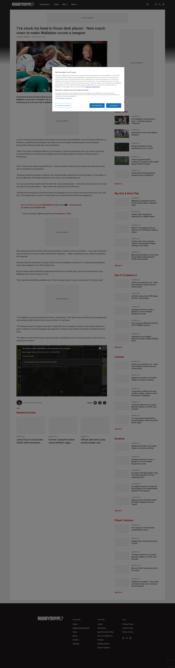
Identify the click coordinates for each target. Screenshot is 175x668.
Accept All (113, 105)
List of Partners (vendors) (63, 98)
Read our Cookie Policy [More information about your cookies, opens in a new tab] (92, 87)
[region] (88, 89)
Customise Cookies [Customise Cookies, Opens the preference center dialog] (63, 105)
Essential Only (97, 105)
